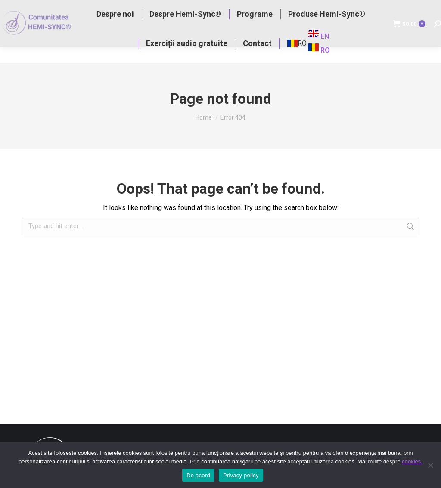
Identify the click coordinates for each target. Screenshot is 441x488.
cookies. (412, 461)
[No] (430, 465)
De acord (198, 475)
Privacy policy (241, 475)
